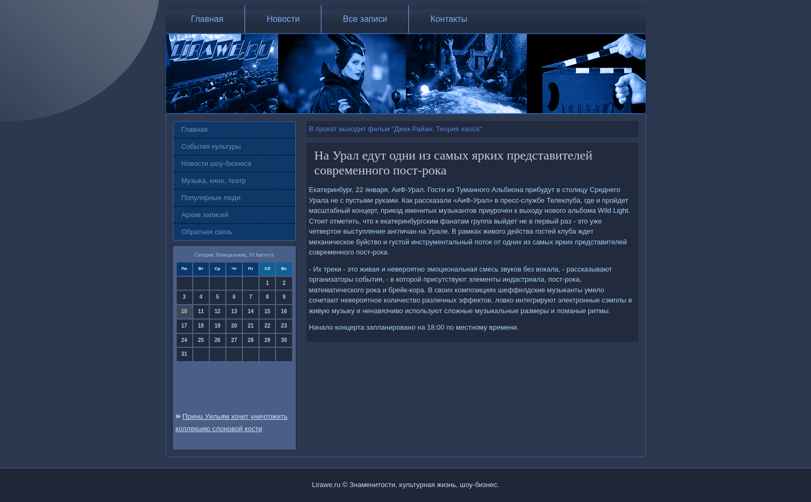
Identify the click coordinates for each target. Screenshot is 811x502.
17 (184, 326)
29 (267, 340)
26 (218, 340)
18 (201, 326)
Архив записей (205, 215)
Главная (207, 18)
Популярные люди (211, 198)
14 (251, 311)
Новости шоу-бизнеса (216, 164)
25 (201, 340)
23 (284, 326)
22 (267, 326)
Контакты (448, 18)
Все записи (365, 18)
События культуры (211, 146)
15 (267, 311)
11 (201, 311)
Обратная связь (207, 232)
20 (234, 326)
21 (251, 326)
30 (284, 340)
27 (234, 340)
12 (218, 311)
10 (184, 311)
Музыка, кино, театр (214, 181)
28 (251, 340)
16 (284, 311)
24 (184, 340)
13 (234, 311)
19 (218, 326)
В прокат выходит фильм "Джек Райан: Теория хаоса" (395, 129)
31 (184, 354)
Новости (283, 18)
